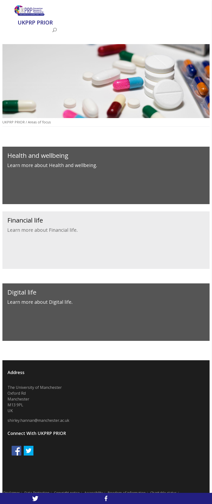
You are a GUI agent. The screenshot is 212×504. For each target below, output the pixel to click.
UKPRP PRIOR (13, 122)
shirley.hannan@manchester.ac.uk (38, 420)
